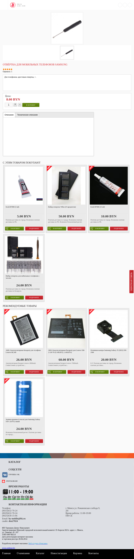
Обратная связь (131, 281)
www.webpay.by (8, 548)
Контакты (93, 553)
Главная (6, 553)
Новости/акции (59, 553)
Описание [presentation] (9, 115)
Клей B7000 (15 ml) (97, 207)
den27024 (13, 521)
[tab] (9, 114)
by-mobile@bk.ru (17, 518)
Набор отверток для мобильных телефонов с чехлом (22, 277)
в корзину (30, 105)
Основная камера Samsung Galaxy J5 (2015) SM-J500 (108, 351)
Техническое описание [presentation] (27, 115)
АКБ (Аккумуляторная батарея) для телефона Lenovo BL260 (23, 351)
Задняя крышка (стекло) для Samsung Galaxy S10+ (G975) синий (23, 420)
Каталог (40, 553)
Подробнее (34, 228)
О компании (23, 553)
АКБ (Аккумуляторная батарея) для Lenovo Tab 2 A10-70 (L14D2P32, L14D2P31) (66, 351)
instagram (11, 481)
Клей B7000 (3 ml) (12, 207)
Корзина (77, 553)
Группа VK (14, 474)
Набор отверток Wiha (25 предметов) (62, 207)
